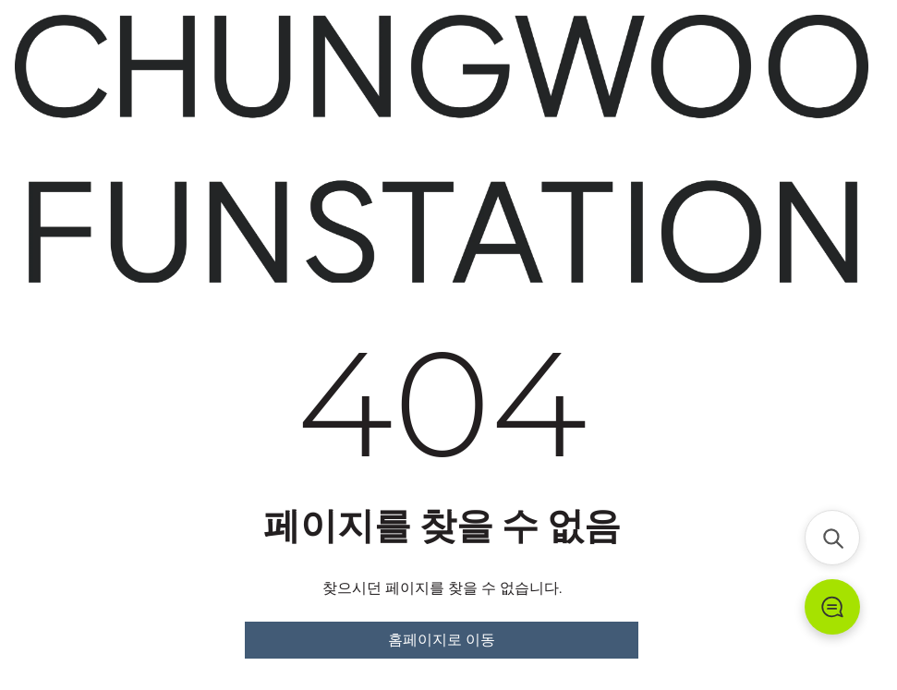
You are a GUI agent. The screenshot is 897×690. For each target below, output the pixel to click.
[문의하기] (832, 607)
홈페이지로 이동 (441, 639)
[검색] (832, 537)
